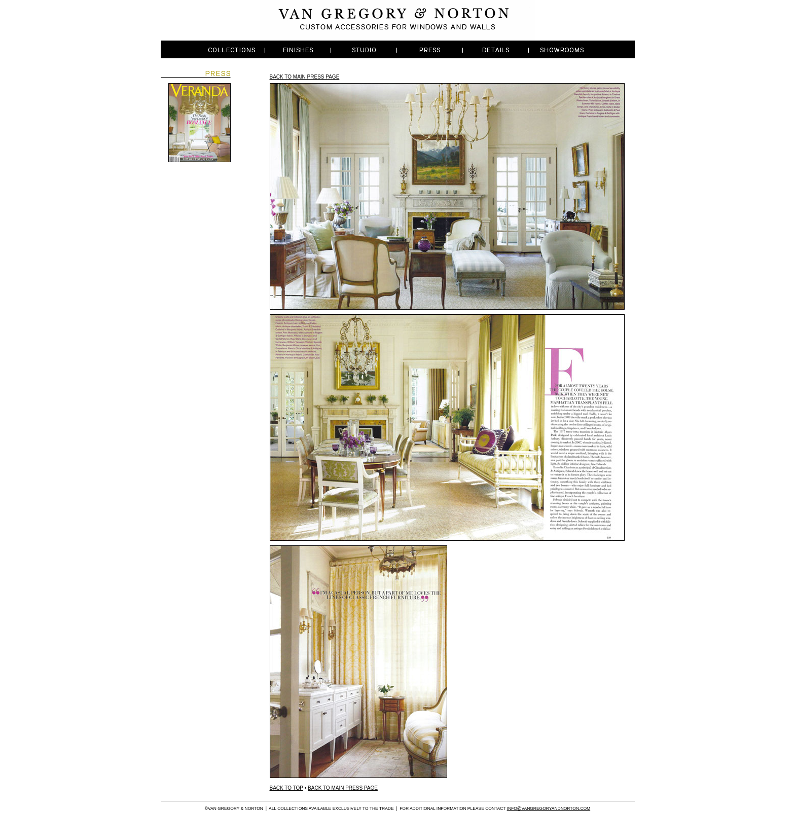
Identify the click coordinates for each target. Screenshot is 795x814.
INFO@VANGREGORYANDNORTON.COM (549, 808)
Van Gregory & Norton (398, 20)
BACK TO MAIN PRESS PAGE (305, 77)
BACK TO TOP (287, 788)
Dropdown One (233, 49)
